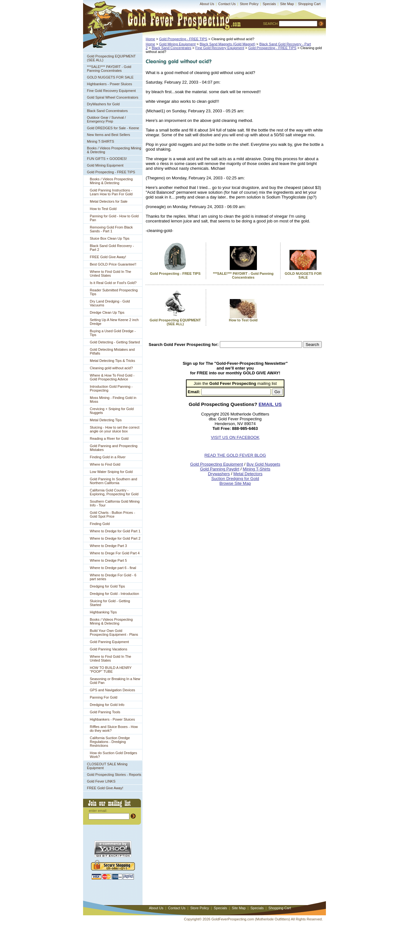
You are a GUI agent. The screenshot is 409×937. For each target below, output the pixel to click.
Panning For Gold (103, 697)
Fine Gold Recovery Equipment (111, 91)
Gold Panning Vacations (108, 649)
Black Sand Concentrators (107, 111)
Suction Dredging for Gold (235, 478)
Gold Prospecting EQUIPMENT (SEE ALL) (111, 58)
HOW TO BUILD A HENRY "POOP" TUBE (111, 669)
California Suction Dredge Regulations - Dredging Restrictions (110, 741)
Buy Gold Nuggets (263, 464)
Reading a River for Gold (109, 438)
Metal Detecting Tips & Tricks (112, 361)
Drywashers (219, 473)
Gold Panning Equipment (109, 642)
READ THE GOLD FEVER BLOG (235, 455)
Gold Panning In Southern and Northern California (113, 481)
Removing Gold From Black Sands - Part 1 (111, 229)
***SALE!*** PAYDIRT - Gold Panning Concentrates (109, 68)
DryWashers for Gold (103, 104)
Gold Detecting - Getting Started (115, 342)
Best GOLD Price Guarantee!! (113, 264)
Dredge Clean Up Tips (107, 312)
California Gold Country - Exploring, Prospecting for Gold (114, 492)
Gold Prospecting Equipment (216, 464)
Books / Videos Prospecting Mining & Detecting (114, 150)
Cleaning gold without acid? (111, 368)
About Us (207, 4)
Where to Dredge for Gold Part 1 (115, 531)
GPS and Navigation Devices (112, 690)
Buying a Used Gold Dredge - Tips (113, 333)
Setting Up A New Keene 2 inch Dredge (114, 322)
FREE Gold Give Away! (108, 257)
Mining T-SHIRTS (100, 141)
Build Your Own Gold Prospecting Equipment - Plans (114, 632)
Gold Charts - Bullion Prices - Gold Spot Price (112, 514)
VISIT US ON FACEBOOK (235, 437)
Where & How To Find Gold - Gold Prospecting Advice (112, 377)
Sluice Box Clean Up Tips (109, 238)
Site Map (287, 4)
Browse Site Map (235, 483)
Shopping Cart (309, 4)
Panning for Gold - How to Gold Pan (114, 218)
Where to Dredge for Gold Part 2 (115, 538)
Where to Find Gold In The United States (110, 273)
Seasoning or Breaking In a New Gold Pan (115, 681)
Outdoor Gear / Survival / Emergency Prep (106, 119)
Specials (269, 4)
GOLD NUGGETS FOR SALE (110, 77)
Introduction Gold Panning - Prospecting (111, 388)
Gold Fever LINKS (101, 781)
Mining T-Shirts (256, 469)
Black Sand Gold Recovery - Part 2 (112, 247)
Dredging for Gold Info (107, 705)
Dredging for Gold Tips (107, 586)
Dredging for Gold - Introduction (114, 594)
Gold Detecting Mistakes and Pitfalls (112, 351)
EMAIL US (270, 404)
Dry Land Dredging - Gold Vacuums (110, 303)
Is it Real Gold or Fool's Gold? (113, 283)
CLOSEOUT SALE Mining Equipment (107, 766)
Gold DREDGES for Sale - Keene (113, 128)
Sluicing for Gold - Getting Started (110, 603)
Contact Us (226, 4)
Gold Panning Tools (105, 712)
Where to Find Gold (105, 464)
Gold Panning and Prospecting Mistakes (113, 448)
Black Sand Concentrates (171, 48)
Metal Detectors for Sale (108, 201)
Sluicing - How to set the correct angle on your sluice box (114, 429)
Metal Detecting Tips (106, 420)
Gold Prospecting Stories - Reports (114, 774)
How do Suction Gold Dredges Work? (113, 755)
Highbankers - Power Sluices (109, 84)
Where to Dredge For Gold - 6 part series (113, 577)
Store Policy (249, 4)
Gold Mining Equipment (105, 165)
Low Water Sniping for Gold (111, 472)
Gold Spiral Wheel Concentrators (112, 97)
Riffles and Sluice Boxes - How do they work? (114, 728)
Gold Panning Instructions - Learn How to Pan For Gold (111, 192)
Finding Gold (100, 524)
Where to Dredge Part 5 (108, 560)
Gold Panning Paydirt (219, 469)
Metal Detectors (247, 473)
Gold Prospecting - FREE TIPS (111, 172)
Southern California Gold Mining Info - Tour (115, 503)
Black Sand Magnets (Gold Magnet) (227, 44)
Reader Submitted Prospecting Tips (114, 292)
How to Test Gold (103, 209)
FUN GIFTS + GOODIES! (107, 159)
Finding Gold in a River (108, 457)
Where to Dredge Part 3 (108, 546)
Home (150, 39)
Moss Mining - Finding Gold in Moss (113, 399)
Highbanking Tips (103, 612)
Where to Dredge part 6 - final (113, 568)
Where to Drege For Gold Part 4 (115, 553)
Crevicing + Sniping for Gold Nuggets (112, 411)
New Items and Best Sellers (108, 135)
